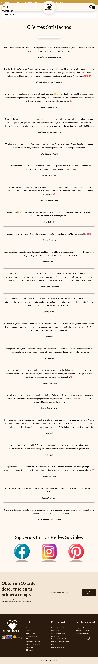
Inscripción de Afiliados (34, 644)
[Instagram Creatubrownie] (8, 8)
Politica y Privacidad (82, 633)
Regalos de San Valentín (59, 639)
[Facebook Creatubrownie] (4, 8)
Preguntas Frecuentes (33, 642)
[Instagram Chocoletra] (49, 562)
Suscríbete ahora (89, 592)
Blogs (28, 639)
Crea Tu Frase (30, 633)
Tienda (28, 630)
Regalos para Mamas (58, 647)
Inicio (28, 628)
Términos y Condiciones (84, 630)
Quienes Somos (31, 636)
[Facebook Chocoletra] (22, 562)
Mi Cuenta (29, 650)
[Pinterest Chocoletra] (76, 562)
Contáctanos (30, 647)
